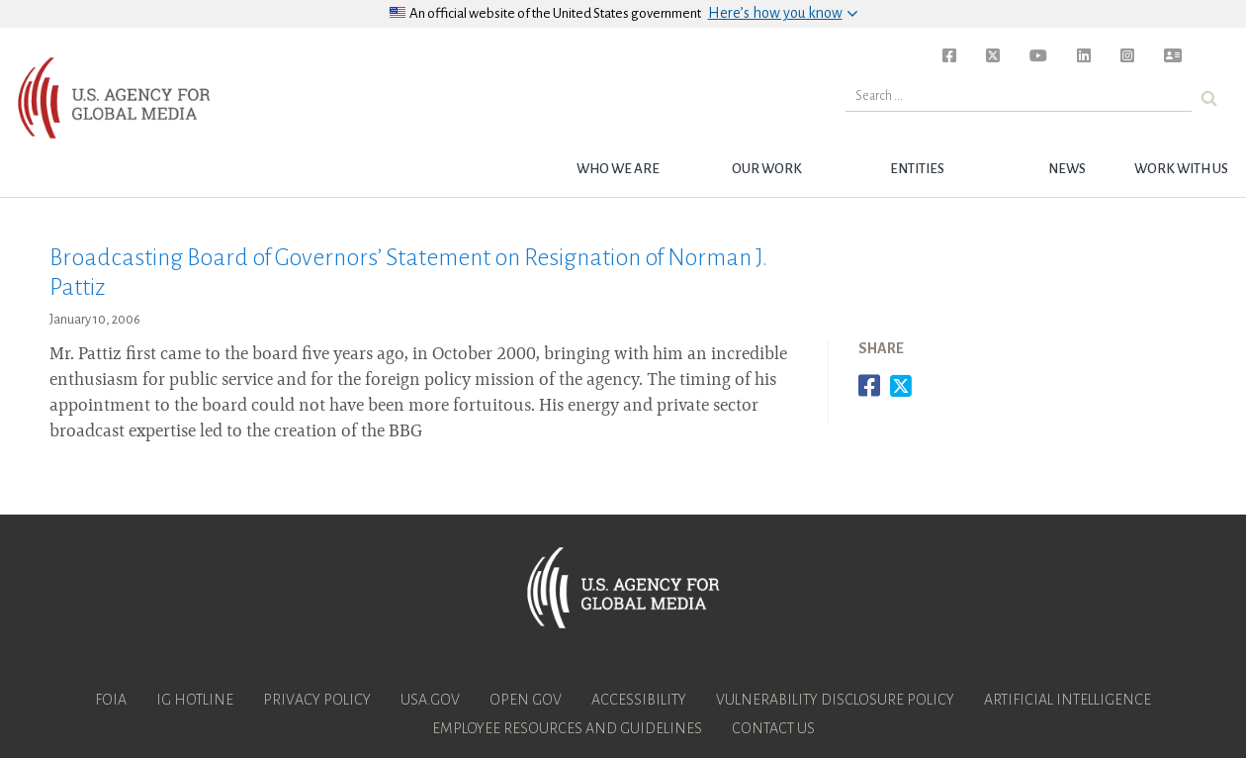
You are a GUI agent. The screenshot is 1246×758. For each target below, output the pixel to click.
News (1067, 168)
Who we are (618, 168)
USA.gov (430, 700)
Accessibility (638, 700)
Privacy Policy (317, 700)
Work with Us (1181, 168)
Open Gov (526, 700)
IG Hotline (194, 700)
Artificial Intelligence (1067, 700)
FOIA (111, 700)
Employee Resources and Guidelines (567, 728)
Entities (917, 168)
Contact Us (773, 728)
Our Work (767, 168)
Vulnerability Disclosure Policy (835, 700)
